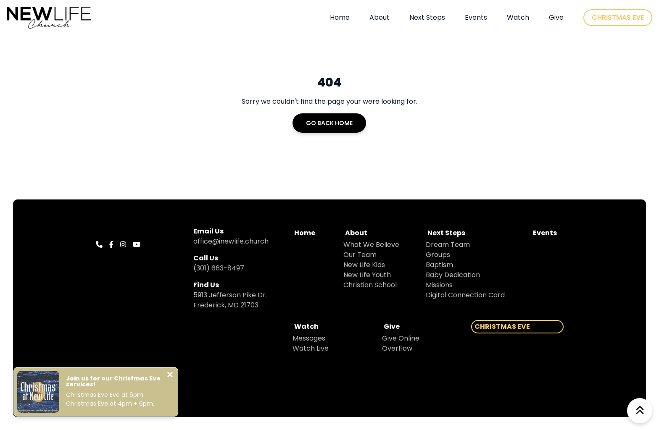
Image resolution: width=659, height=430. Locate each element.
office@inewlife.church (231, 241)
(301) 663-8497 (218, 268)
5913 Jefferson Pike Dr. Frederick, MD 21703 (230, 300)
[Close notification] (170, 376)
